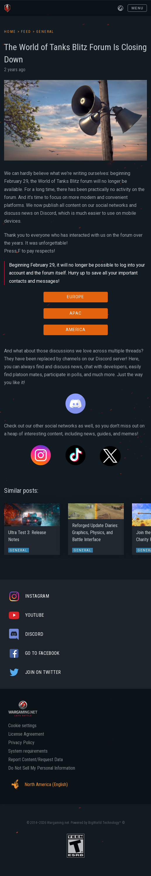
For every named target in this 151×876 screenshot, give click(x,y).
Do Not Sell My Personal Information (41, 768)
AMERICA (76, 329)
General (45, 32)
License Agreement (26, 734)
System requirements (28, 751)
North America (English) (38, 785)
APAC (75, 313)
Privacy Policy (21, 742)
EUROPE (75, 296)
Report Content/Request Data (35, 759)
